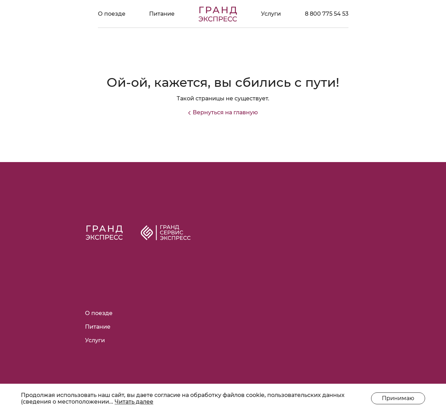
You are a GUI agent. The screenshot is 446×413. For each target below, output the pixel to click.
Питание (162, 13)
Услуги (271, 13)
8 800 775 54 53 (326, 13)
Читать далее (134, 401)
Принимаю (398, 398)
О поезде (111, 13)
